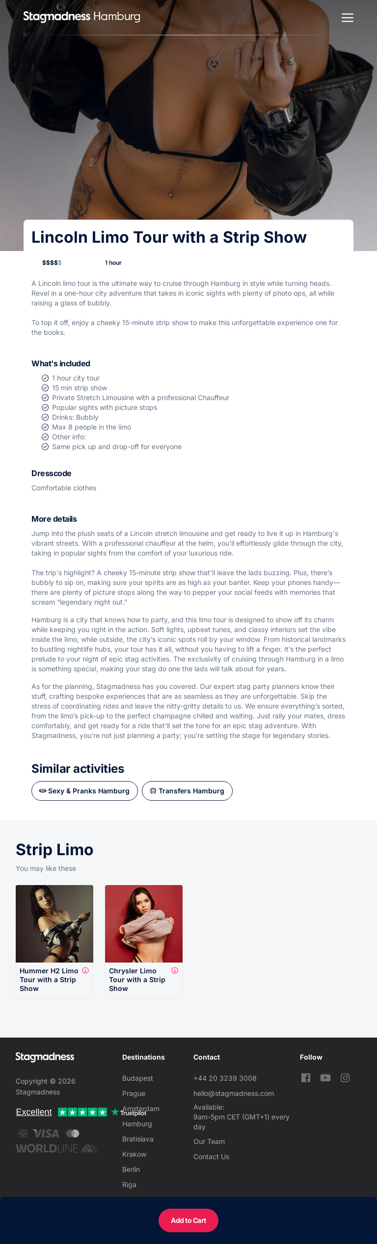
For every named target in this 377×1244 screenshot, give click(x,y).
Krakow (134, 1154)
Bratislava (138, 1139)
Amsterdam (141, 1108)
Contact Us (211, 1156)
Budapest (137, 1078)
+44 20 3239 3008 (225, 1078)
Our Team (209, 1141)
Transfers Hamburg (191, 791)
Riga (129, 1184)
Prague (133, 1093)
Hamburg (137, 1123)
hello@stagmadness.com (233, 1093)
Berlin (131, 1169)
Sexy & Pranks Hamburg (89, 791)
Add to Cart (188, 1220)
